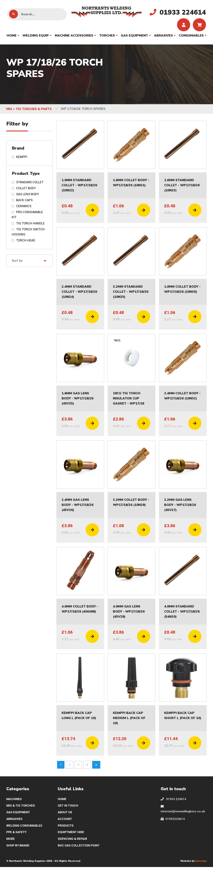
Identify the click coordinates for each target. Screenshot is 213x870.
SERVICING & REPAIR (73, 841)
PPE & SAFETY (16, 834)
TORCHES (107, 36)
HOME (12, 36)
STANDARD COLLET (30, 183)
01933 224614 (173, 800)
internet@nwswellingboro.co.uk (183, 810)
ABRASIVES (163, 36)
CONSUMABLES (191, 36)
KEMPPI (21, 158)
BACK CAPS (24, 201)
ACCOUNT (65, 821)
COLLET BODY (26, 189)
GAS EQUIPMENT (134, 36)
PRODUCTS (66, 828)
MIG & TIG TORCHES (21, 807)
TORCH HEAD (25, 241)
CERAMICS (23, 207)
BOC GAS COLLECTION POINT (79, 848)
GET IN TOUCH (68, 807)
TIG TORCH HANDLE (30, 224)
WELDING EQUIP (35, 36)
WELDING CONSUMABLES (25, 828)
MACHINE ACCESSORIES (74, 36)
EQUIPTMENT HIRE (71, 834)
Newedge (201, 864)
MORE (10, 841)
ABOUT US (65, 814)
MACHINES (14, 800)
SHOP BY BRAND (18, 848)
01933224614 (173, 821)
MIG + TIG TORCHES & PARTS (30, 110)
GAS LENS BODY (27, 195)
